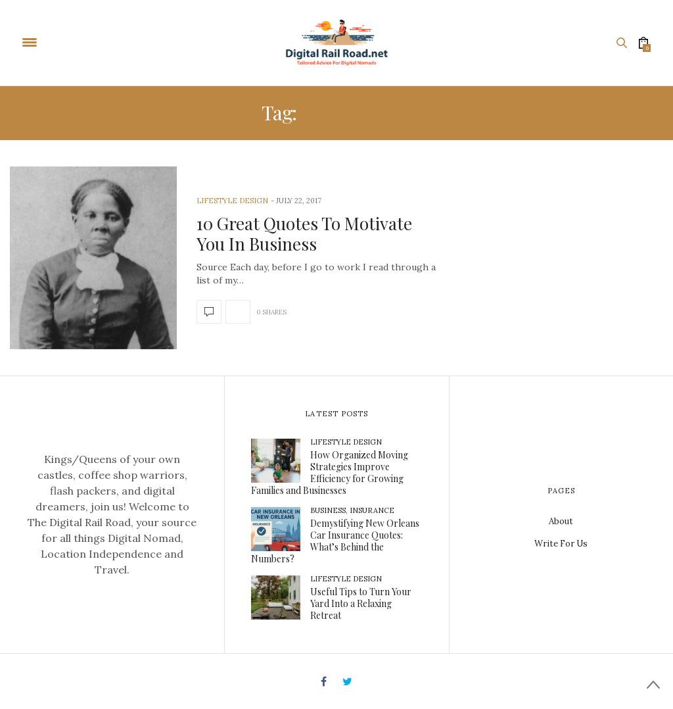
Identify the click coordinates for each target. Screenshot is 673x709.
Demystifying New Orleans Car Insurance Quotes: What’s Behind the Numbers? (335, 541)
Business (328, 510)
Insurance (372, 510)
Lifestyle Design (232, 200)
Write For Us (561, 543)
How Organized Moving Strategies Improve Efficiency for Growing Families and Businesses (329, 473)
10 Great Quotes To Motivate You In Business (304, 233)
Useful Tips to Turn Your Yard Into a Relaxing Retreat (360, 603)
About (561, 521)
